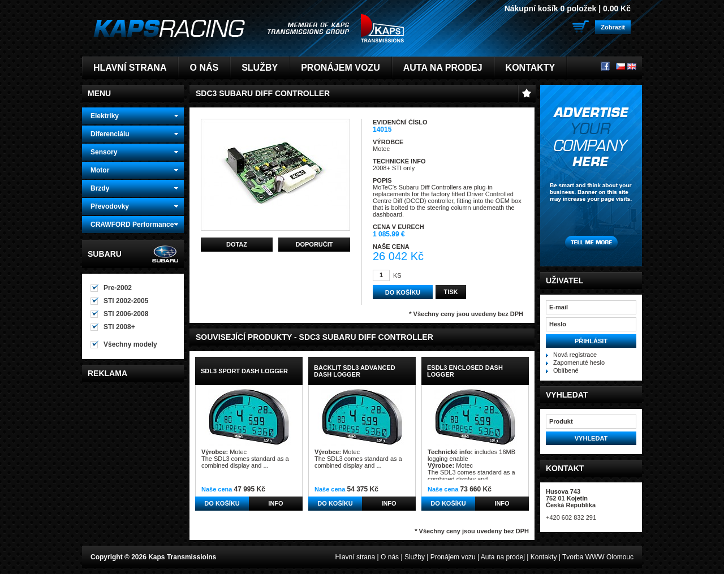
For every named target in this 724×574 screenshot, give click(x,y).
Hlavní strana (129, 67)
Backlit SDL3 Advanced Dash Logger (354, 371)
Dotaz (236, 244)
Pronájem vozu (340, 67)
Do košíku (221, 503)
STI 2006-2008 (126, 314)
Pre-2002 (118, 288)
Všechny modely (130, 344)
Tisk (450, 291)
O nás (203, 67)
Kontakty (530, 67)
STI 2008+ (119, 327)
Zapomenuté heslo (579, 362)
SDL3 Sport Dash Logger (244, 371)
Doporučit (314, 244)
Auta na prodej (442, 67)
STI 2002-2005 (126, 301)
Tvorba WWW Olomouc (598, 557)
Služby (260, 67)
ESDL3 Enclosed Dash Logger (465, 371)
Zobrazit (613, 27)
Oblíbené (566, 370)
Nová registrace (575, 354)
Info (275, 503)
